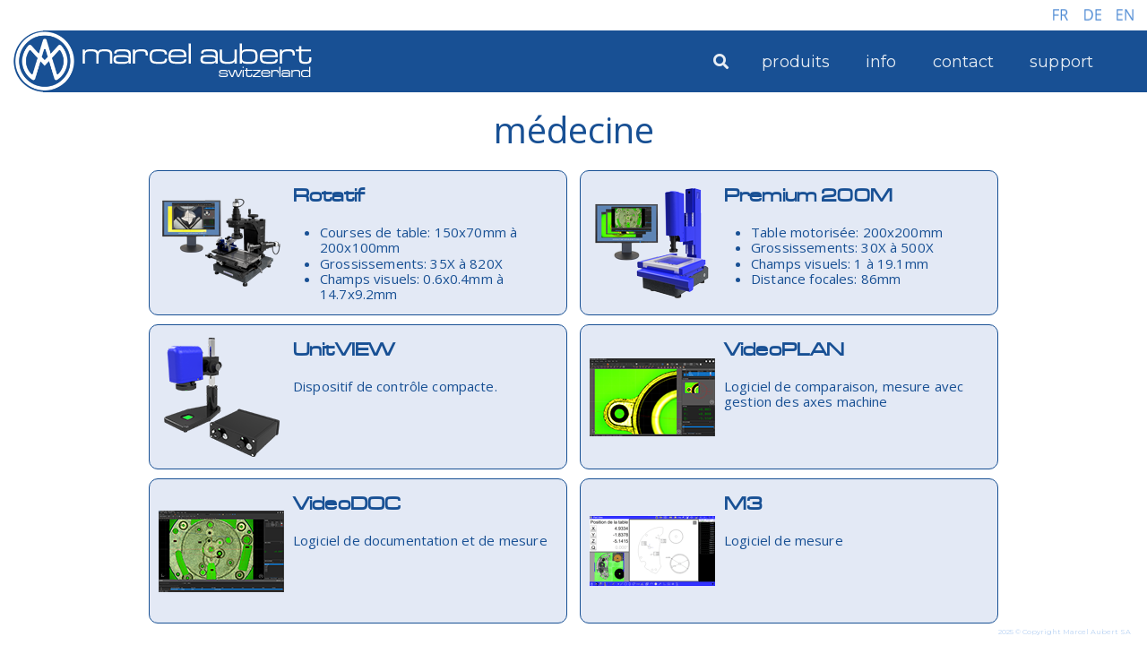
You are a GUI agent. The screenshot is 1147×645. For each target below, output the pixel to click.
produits (796, 62)
